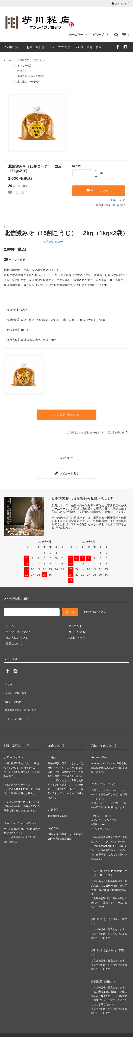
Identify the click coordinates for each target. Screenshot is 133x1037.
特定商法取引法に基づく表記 (22, 698)
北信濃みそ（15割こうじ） (31, 60)
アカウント (121, 3)
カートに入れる (99, 190)
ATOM (16, 692)
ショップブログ (59, 47)
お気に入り (17, 193)
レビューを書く (66, 471)
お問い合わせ (35, 47)
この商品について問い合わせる (85, 431)
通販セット (23, 71)
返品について (118, 200)
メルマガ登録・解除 (88, 47)
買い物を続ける (118, 431)
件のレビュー (53, 241)
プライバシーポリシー (18, 704)
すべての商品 (24, 65)
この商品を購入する (66, 414)
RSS (7, 692)
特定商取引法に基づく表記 (110, 205)
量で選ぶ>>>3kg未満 (28, 81)
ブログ (8, 680)
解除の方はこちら (95, 609)
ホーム (7, 60)
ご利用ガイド (13, 47)
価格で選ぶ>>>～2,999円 (30, 76)
